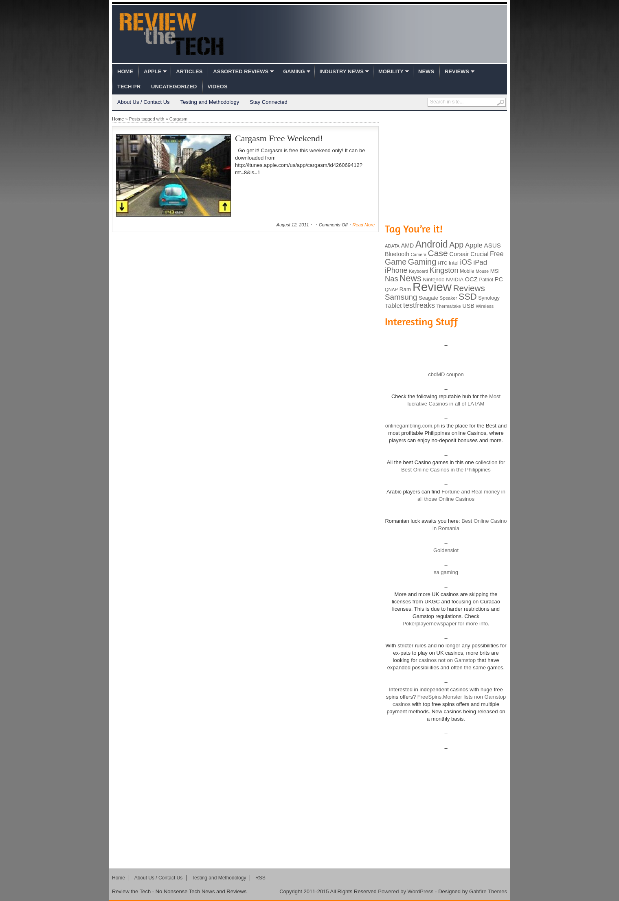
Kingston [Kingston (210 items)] (444, 270)
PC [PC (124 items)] (499, 279)
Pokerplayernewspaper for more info (445, 623)
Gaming (294, 71)
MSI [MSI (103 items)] (495, 271)
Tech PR (128, 86)
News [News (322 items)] (410, 278)
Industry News (342, 71)
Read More (364, 224)
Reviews (457, 71)
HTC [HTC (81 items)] (442, 263)
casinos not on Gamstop (446, 660)
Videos (218, 86)
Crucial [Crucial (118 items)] (479, 254)
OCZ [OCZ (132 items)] (471, 279)
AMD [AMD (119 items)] (407, 245)
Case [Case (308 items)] (438, 253)
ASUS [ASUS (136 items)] (492, 245)
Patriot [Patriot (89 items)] (486, 280)
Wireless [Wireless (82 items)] (485, 306)
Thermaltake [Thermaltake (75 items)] (449, 306)
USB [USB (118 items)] (468, 306)
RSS (260, 878)
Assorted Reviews (240, 71)
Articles (189, 71)
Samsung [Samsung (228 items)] (401, 297)
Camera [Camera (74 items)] (418, 254)
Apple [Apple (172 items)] (474, 245)
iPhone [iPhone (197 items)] (396, 270)
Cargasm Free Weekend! (279, 138)
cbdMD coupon (445, 374)
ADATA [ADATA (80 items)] (392, 245)
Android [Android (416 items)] (431, 244)
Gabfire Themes (488, 891)
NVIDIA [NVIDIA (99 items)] (454, 279)
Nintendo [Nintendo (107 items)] (433, 279)
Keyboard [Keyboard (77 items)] (418, 271)
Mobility (391, 71)
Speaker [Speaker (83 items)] (448, 298)
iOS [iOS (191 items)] (466, 262)
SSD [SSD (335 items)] (468, 297)
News (426, 71)
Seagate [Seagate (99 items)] (428, 298)
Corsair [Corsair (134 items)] (459, 253)
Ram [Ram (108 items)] (405, 289)
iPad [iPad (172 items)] (480, 262)
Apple (152, 71)
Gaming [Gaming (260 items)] (422, 261)
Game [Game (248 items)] (395, 261)
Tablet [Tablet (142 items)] (393, 305)
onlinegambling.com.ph (412, 426)
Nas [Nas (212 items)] (391, 278)
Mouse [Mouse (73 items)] (482, 271)
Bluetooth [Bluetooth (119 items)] (397, 254)
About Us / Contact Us (143, 102)
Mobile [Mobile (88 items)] (467, 271)
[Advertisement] (446, 166)
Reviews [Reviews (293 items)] (469, 288)
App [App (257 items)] (456, 244)
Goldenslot (446, 550)
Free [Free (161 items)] (497, 253)
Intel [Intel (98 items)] (454, 263)
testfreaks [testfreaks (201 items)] (419, 305)
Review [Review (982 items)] (432, 287)
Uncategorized (174, 86)
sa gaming (446, 572)
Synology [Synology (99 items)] (489, 298)
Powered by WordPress (405, 891)
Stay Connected (269, 102)
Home (125, 71)
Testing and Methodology (209, 102)
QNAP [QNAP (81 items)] (391, 289)
